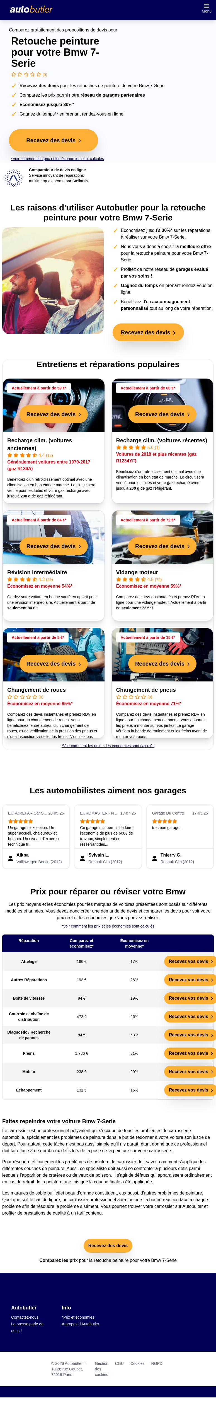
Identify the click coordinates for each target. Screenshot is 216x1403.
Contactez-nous (24, 1317)
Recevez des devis (108, 1245)
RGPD (156, 1363)
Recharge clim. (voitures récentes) (161, 440)
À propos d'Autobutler (80, 1324)
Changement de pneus (146, 690)
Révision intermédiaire (37, 572)
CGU (119, 1363)
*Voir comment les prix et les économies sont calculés (57, 158)
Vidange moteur (137, 572)
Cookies (137, 1363)
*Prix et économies (78, 1317)
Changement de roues (36, 690)
